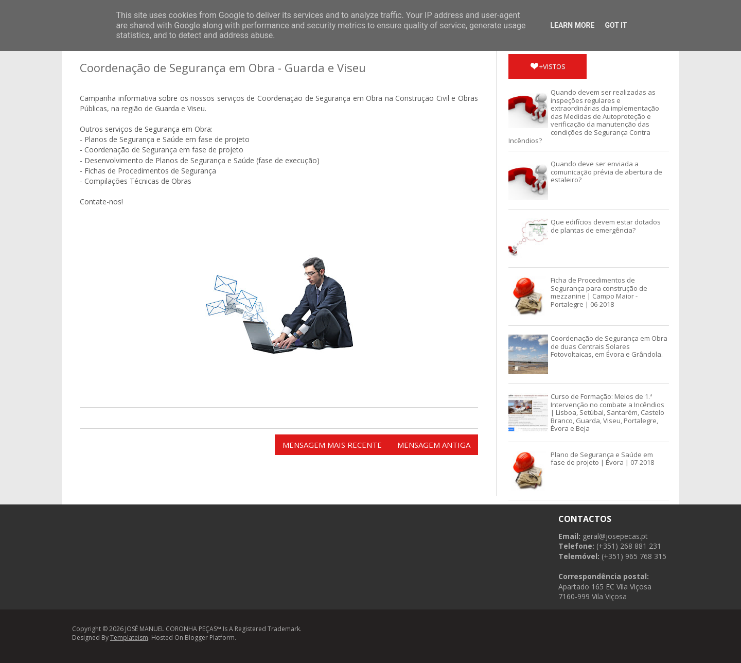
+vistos (548, 66)
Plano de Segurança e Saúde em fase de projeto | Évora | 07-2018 (602, 458)
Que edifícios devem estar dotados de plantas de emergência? (606, 226)
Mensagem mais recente (332, 445)
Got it (616, 25)
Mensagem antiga (433, 445)
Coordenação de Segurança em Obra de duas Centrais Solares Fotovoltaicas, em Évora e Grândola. (609, 346)
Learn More (572, 25)
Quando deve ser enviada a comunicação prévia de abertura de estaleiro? (606, 171)
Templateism (129, 637)
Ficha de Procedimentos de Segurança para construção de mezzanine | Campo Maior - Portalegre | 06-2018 (599, 292)
